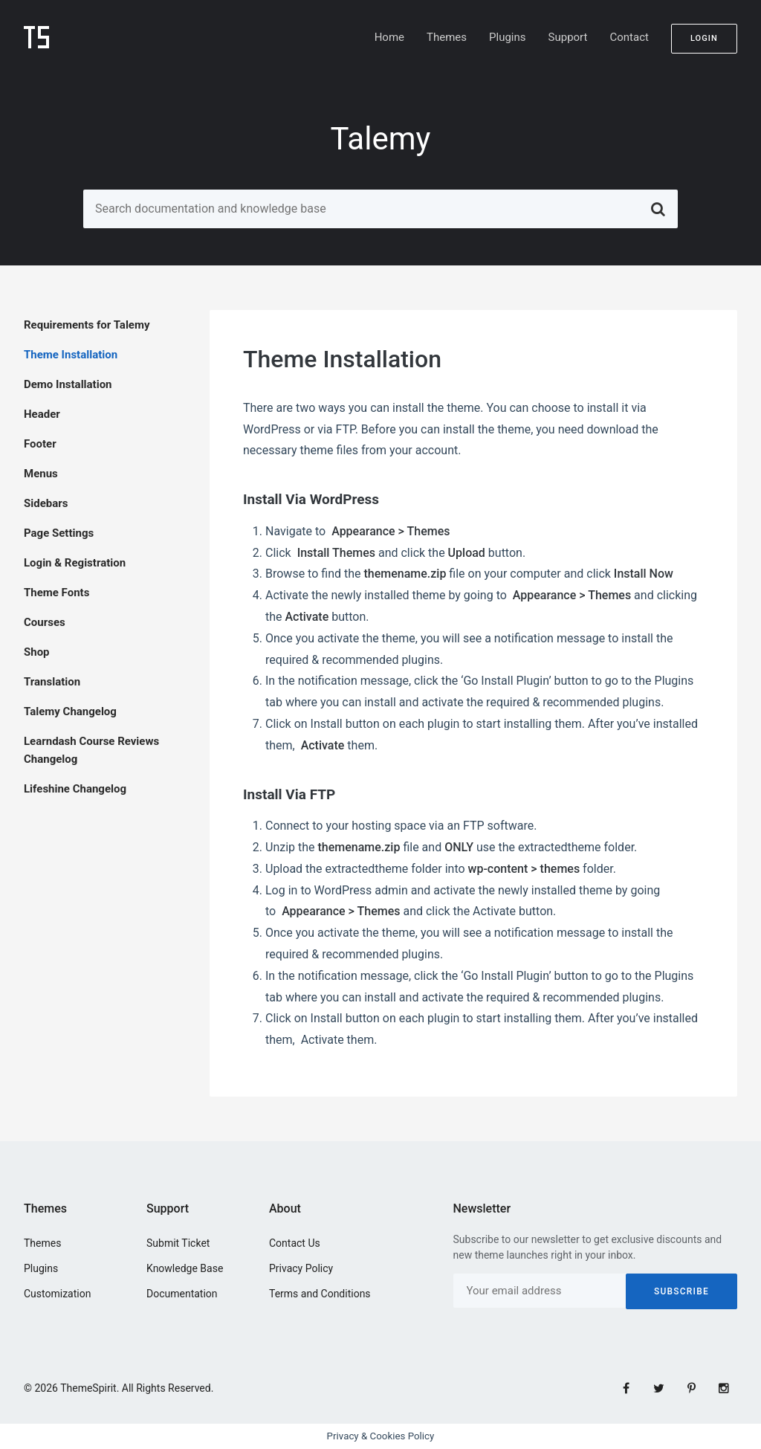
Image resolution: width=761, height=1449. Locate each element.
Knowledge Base (184, 1268)
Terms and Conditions (319, 1294)
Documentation (182, 1294)
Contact (628, 37)
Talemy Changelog (70, 711)
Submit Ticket (178, 1243)
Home (389, 37)
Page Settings (59, 533)
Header (42, 414)
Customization (57, 1294)
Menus (41, 473)
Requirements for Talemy (87, 325)
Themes (447, 37)
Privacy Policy (301, 1268)
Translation (52, 681)
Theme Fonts (56, 592)
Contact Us (294, 1243)
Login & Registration (75, 562)
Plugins (507, 37)
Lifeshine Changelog (75, 789)
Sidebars (46, 503)
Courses (44, 622)
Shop (37, 652)
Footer (40, 444)
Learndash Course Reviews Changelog (91, 750)
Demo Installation (68, 384)
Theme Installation (70, 354)
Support (568, 37)
